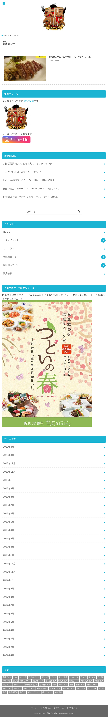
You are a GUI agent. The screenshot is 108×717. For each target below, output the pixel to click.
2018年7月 (8, 505)
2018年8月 (8, 496)
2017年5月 (8, 622)
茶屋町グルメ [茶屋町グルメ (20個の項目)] (42, 688)
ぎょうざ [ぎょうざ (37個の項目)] (23, 677)
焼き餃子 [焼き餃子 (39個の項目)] (17, 688)
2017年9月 (8, 588)
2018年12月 (9, 463)
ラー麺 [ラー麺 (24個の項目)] (100, 677)
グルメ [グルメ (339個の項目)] (53, 677)
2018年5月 (8, 522)
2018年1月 (8, 555)
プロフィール (59, 708)
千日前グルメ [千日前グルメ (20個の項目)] (51, 681)
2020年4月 (8, 446)
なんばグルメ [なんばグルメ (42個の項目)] (34, 677)
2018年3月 (8, 538)
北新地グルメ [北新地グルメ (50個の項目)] (25, 681)
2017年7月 (8, 605)
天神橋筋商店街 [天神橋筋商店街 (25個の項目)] (31, 685)
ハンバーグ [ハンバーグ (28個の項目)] (74, 677)
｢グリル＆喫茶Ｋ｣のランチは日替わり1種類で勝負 (28, 180)
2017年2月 (8, 647)
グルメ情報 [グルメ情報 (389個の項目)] (63, 677)
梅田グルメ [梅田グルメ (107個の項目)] (79, 685)
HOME (6, 231)
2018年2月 (8, 547)
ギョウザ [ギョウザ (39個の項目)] (45, 677)
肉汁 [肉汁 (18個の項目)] (33, 688)
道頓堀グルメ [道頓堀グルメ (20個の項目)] (55, 688)
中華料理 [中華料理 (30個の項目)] (6, 681)
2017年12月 (9, 563)
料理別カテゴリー (12, 265)
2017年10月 (9, 580)
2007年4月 (8, 655)
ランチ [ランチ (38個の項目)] (83, 677)
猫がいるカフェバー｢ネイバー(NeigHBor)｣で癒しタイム (31, 188)
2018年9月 (8, 488)
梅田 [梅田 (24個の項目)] (71, 685)
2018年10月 (9, 480)
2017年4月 (8, 630)
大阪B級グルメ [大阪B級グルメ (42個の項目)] (86, 681)
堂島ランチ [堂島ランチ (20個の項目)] (73, 681)
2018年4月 (8, 530)
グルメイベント (11, 240)
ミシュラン (8, 248)
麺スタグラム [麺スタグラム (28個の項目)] (47, 692)
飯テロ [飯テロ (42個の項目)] (101, 688)
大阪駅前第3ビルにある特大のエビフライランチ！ (28, 163)
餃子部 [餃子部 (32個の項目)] (22, 692)
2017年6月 (8, 613)
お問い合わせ (72, 708)
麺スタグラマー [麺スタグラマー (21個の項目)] (34, 692)
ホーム (33, 708)
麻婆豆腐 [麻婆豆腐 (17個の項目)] (58, 692)
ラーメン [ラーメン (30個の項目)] (91, 677)
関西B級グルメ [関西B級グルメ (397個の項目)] (68, 688)
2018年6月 (8, 513)
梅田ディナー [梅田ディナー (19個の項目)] (92, 685)
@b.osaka (28, 101)
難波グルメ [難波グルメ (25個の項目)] (92, 688)
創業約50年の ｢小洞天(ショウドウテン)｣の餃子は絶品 (30, 196)
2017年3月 (8, 638)
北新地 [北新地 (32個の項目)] (15, 681)
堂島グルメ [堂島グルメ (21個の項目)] (62, 681)
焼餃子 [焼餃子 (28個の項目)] (26, 688)
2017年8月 (8, 597)
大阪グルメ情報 (53, 713)
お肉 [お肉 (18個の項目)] (15, 677)
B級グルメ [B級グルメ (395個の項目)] (7, 677)
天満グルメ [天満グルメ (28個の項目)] (18, 685)
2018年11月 (9, 471)
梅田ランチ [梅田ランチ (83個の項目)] (7, 688)
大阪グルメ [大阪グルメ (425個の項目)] (98, 681)
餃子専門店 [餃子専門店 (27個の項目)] (13, 692)
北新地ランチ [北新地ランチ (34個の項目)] (38, 681)
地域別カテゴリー (12, 256)
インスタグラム (45, 708)
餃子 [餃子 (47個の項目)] (5, 692)
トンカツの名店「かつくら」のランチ (22, 171)
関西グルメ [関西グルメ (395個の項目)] (81, 688)
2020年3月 (8, 455)
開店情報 (7, 273)
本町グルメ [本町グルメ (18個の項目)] (62, 685)
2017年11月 (9, 572)
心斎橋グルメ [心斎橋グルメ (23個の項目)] (45, 685)
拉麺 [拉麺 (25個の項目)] (54, 685)
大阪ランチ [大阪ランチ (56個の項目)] (7, 685)
